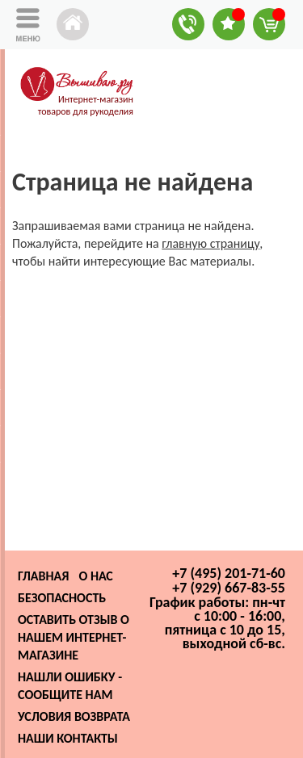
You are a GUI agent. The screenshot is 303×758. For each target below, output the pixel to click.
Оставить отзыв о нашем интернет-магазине (73, 637)
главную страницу (210, 243)
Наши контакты (68, 738)
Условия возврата (74, 716)
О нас (95, 576)
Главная (43, 576)
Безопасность (62, 597)
